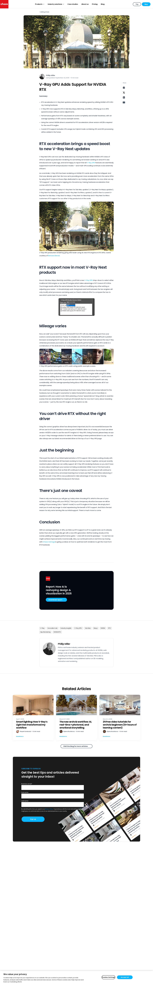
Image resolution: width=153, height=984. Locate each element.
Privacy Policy (49, 809)
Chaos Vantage (49, 542)
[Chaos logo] (4, 4)
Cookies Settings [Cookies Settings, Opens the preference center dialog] (108, 977)
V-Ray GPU (91, 163)
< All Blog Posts (44, 12)
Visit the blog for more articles (75, 746)
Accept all (125, 977)
